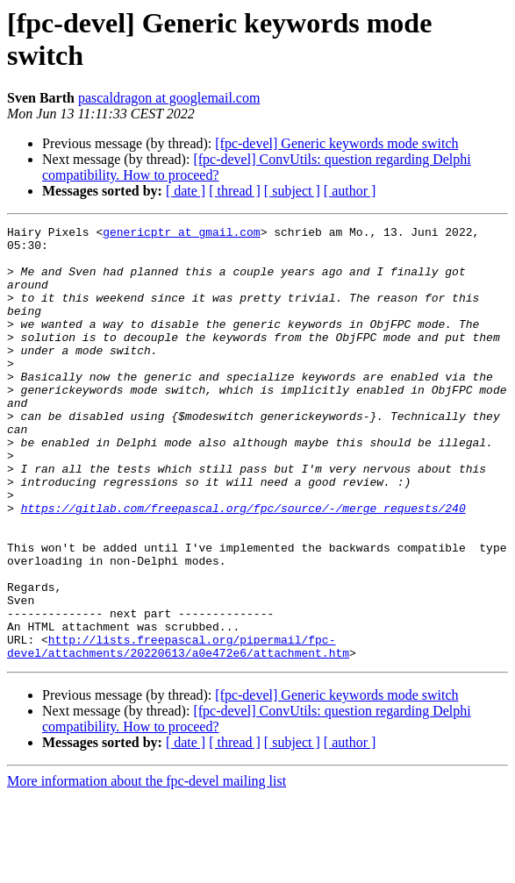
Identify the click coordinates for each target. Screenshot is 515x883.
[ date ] (185, 190)
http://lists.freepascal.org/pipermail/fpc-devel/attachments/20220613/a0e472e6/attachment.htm (178, 731)
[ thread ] (235, 190)
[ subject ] (292, 190)
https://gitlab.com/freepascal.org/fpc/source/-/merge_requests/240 (243, 565)
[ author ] (350, 190)
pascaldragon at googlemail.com (169, 97)
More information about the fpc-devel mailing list (146, 867)
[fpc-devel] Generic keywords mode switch (336, 143)
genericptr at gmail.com (181, 234)
